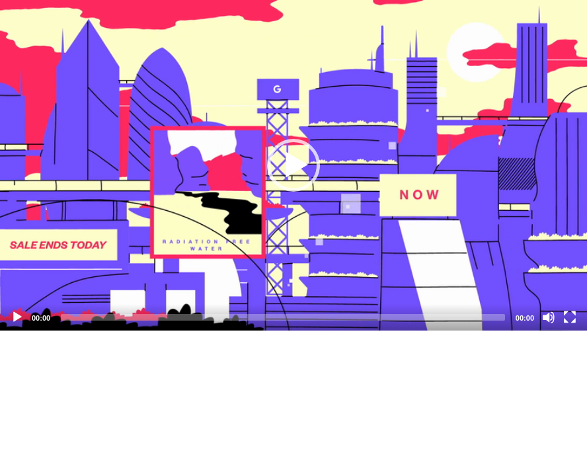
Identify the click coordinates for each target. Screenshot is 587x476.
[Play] (17, 317)
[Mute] (548, 317)
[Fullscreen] (569, 317)
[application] (293, 165)
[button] (293, 165)
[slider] (283, 317)
